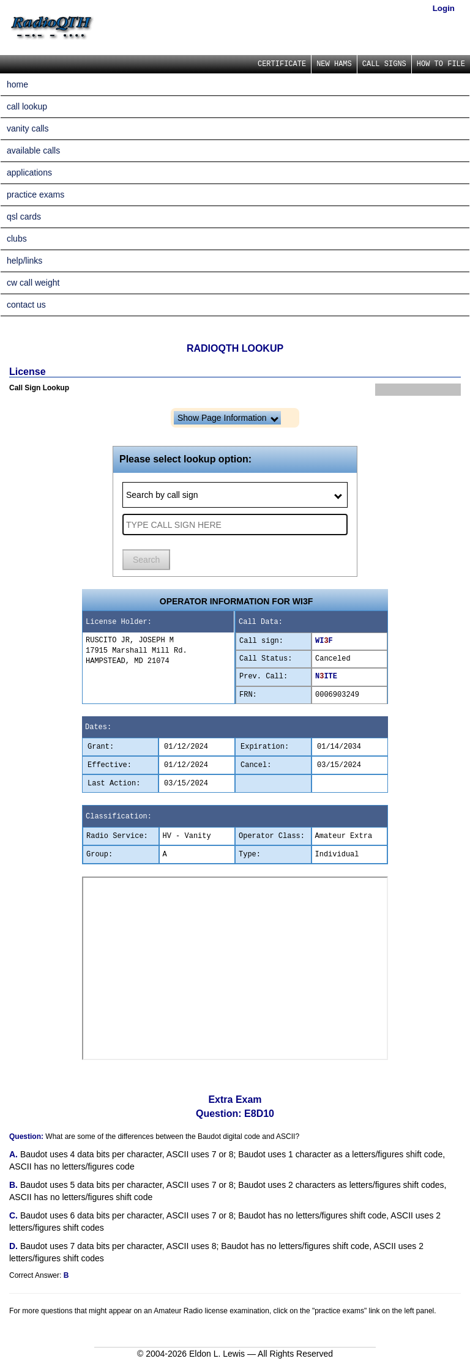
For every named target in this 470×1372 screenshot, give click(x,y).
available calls (33, 150)
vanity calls (27, 128)
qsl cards (24, 216)
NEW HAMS (334, 64)
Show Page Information (227, 418)
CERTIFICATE (282, 64)
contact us (26, 305)
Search (146, 560)
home (17, 84)
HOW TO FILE (441, 64)
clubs (17, 238)
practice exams (35, 194)
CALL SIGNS (384, 64)
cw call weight (33, 282)
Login (444, 8)
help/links (24, 260)
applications (29, 172)
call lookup (27, 106)
